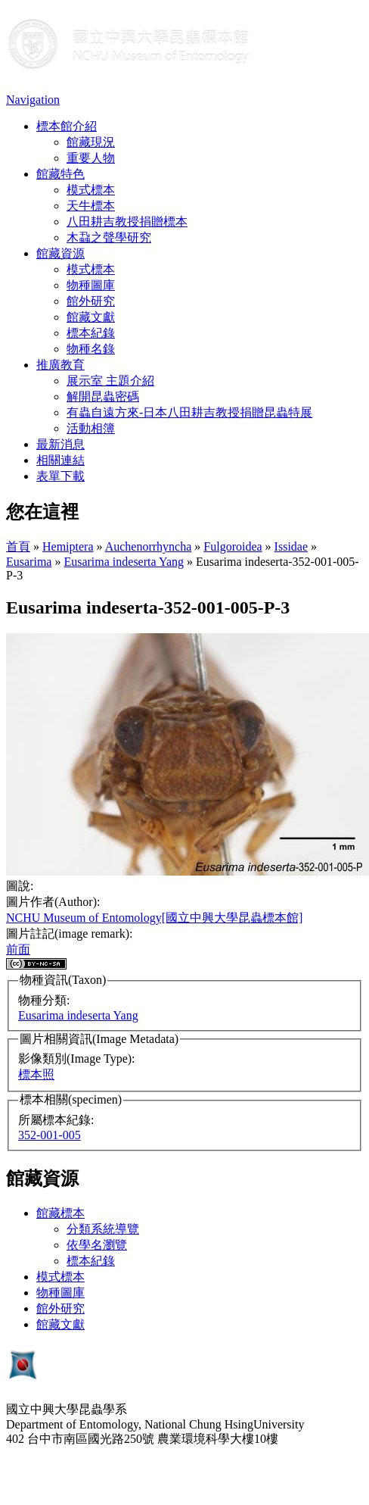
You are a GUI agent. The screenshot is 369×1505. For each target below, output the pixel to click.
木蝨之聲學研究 (109, 237)
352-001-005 (49, 1135)
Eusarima (28, 561)
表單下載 (60, 476)
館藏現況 (91, 142)
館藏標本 (60, 1213)
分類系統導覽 (103, 1228)
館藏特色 (60, 173)
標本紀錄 (91, 332)
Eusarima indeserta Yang (124, 561)
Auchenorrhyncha (148, 546)
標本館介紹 (66, 126)
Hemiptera (68, 546)
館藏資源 (60, 253)
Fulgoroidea (232, 546)
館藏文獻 (91, 317)
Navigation (33, 99)
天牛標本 (91, 205)
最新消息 (60, 444)
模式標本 (91, 189)
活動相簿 (91, 428)
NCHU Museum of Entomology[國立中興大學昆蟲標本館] (154, 917)
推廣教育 (60, 364)
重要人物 (91, 157)
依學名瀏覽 (97, 1244)
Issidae (291, 546)
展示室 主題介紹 (110, 380)
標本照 (36, 1074)
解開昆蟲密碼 (103, 396)
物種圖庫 (91, 285)
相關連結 (60, 460)
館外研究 (91, 301)
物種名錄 (91, 348)
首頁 (18, 546)
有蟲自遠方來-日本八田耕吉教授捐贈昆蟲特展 (189, 412)
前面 (18, 949)
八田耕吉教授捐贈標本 (127, 221)
